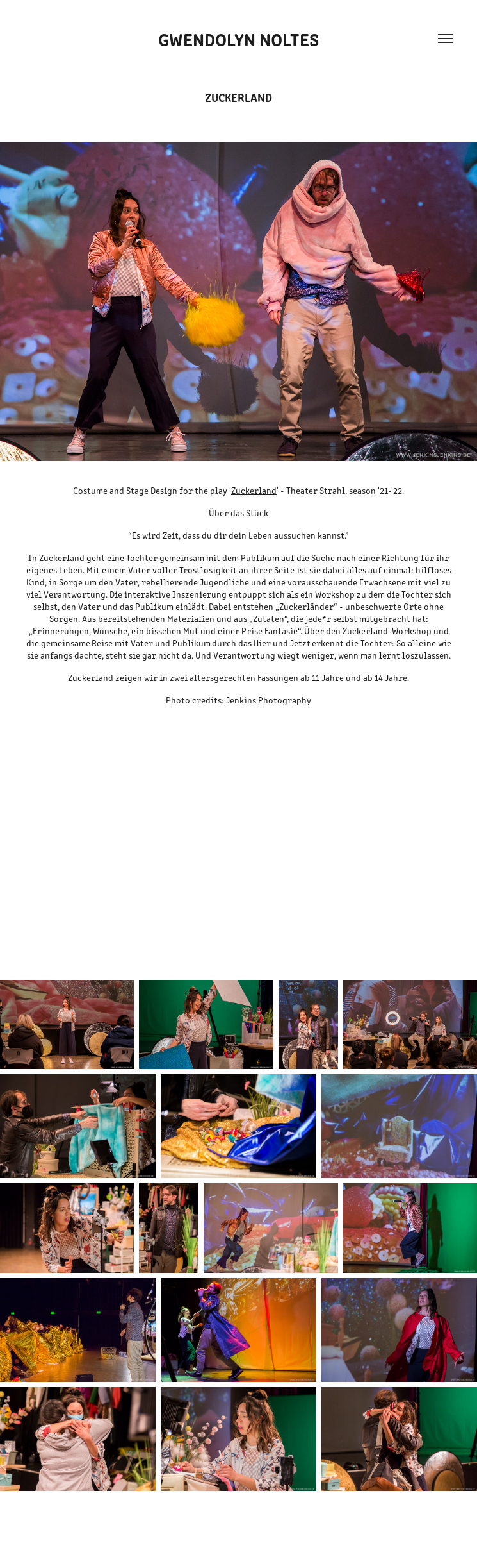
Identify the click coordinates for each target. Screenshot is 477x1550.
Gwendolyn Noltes (238, 38)
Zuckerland (254, 490)
